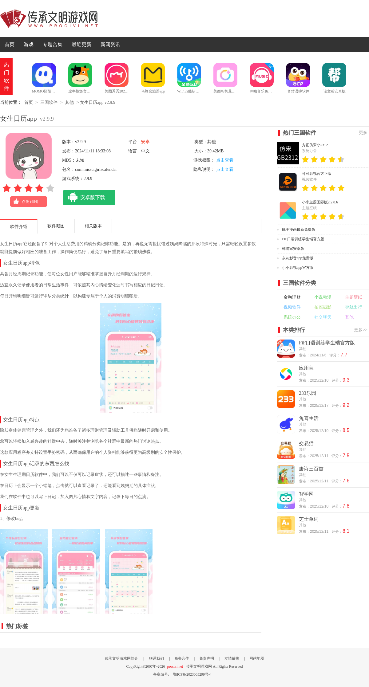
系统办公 (292, 317)
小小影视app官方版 (297, 267)
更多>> (360, 330)
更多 (363, 132)
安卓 (145, 141)
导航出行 (353, 307)
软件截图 (56, 226)
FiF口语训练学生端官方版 (303, 239)
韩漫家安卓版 (293, 248)
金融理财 (292, 297)
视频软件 (292, 307)
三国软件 (49, 102)
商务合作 (181, 658)
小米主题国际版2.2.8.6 (320, 202)
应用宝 (306, 368)
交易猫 (306, 443)
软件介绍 (18, 226)
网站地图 (256, 658)
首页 (9, 44)
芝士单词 (309, 519)
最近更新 (81, 44)
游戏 (29, 44)
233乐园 (307, 393)
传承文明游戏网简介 (121, 658)
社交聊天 (322, 317)
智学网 (306, 494)
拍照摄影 (322, 307)
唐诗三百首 (311, 468)
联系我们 (156, 658)
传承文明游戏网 (49, 18)
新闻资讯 (110, 44)
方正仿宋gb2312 (315, 145)
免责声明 (206, 658)
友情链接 (231, 658)
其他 (69, 102)
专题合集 (52, 44)
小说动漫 (322, 297)
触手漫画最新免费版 (298, 229)
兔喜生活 (309, 418)
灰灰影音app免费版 (297, 258)
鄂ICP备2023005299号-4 (192, 674)
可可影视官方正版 (316, 173)
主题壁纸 (353, 297)
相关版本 (93, 226)
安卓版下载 (84, 197)
